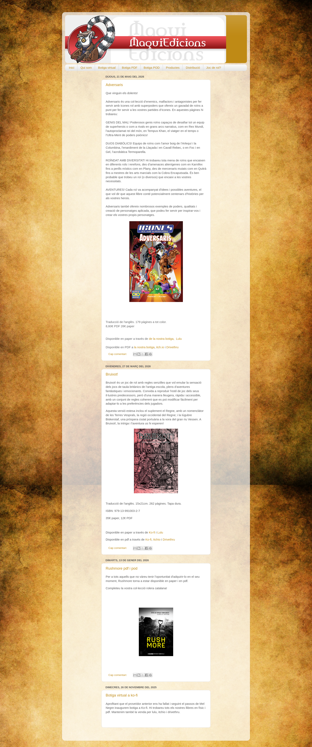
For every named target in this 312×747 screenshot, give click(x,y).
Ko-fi (152, 532)
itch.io (160, 347)
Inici (71, 67)
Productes (173, 67)
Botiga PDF (129, 67)
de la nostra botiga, (162, 338)
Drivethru (172, 347)
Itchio (156, 539)
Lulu (179, 338)
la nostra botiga (144, 347)
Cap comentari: (118, 354)
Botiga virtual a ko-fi (122, 695)
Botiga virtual (107, 67)
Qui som (86, 67)
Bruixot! (112, 374)
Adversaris (114, 85)
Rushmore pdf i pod (121, 568)
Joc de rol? (213, 67)
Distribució (193, 67)
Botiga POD (152, 67)
